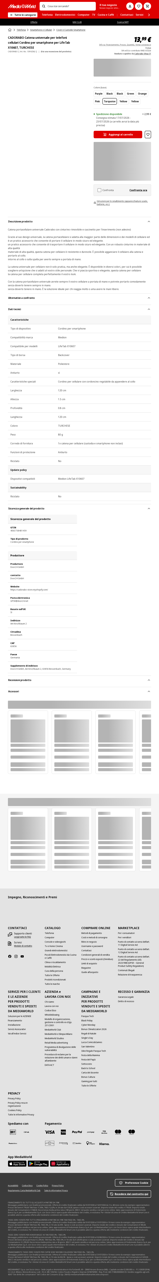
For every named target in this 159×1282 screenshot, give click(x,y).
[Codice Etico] (50, 1010)
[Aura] (50, 1143)
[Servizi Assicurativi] (17, 1029)
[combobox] (70, 6)
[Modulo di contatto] (23, 945)
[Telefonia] (49, 933)
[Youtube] (23, 956)
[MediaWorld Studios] (54, 1038)
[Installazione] (14, 1024)
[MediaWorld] (22, 6)
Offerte (33, 22)
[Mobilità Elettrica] (53, 966)
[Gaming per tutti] (89, 1081)
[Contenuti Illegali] (126, 970)
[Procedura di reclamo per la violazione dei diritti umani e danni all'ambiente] (61, 1057)
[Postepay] (91, 1132)
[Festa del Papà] (88, 1059)
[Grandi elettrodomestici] (56, 950)
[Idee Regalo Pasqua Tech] (93, 1050)
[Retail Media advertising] (56, 1042)
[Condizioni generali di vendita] (95, 954)
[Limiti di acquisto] (89, 963)
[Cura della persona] (54, 971)
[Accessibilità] (13, 1185)
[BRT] (13, 1132)
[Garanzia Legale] (126, 997)
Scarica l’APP (123, 22)
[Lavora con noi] (52, 1006)
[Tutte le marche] (52, 984)
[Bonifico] (77, 1143)
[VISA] (50, 1132)
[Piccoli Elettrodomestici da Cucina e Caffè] (61, 956)
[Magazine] (86, 967)
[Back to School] (88, 1068)
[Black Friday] (87, 1020)
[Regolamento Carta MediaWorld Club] (24, 1190)
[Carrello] (147, 6)
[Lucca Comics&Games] (91, 1042)
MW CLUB (77, 22)
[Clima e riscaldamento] (55, 962)
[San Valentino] (88, 1046)
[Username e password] (92, 946)
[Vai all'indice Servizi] (17, 1033)
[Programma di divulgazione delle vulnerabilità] (61, 1048)
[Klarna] (104, 1143)
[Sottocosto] (86, 1063)
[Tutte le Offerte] (52, 975)
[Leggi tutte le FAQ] (22, 936)
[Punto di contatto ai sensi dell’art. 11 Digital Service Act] (134, 943)
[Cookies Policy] (15, 1110)
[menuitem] (47, 15)
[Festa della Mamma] (90, 1055)
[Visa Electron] (104, 1132)
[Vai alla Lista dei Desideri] (138, 6)
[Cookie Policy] (42, 1185)
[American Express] (63, 1132)
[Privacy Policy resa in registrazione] (24, 1104)
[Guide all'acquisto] (89, 972)
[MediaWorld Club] (53, 1029)
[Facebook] (11, 956)
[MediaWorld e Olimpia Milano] (58, 1034)
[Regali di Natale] (88, 1033)
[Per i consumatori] (126, 933)
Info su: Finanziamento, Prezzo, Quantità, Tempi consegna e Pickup (125, 46)
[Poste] (13, 1143)
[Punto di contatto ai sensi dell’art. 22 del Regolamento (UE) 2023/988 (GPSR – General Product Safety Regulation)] (134, 961)
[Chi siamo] (49, 1001)
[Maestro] (132, 1132)
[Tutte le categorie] (22, 14)
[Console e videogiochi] (55, 941)
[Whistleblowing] (52, 1014)
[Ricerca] (43, 6)
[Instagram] (17, 956)
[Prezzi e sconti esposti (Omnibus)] (97, 959)
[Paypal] (77, 1132)
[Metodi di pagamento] (91, 933)
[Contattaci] (86, 950)
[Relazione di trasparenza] (130, 974)
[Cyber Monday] (88, 1024)
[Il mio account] (130, 6)
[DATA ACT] (49, 1065)
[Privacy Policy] (14, 1098)
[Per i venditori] (124, 937)
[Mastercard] (118, 1132)
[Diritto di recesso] (126, 1001)
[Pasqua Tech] (87, 1016)
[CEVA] (27, 1132)
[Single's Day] (87, 1037)
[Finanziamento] (15, 1020)
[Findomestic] (63, 1143)
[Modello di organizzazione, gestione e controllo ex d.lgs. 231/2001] (61, 1022)
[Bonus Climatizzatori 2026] (94, 1029)
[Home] (10, 30)
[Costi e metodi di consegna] (94, 937)
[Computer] (49, 937)
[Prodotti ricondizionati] (55, 979)
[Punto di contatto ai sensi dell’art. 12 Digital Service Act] (134, 951)
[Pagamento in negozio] (91, 1143)
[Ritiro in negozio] (89, 941)
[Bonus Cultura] (88, 1077)
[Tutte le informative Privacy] (21, 1114)
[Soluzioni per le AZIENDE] (19, 1016)
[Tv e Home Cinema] (54, 946)
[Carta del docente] (90, 1072)
